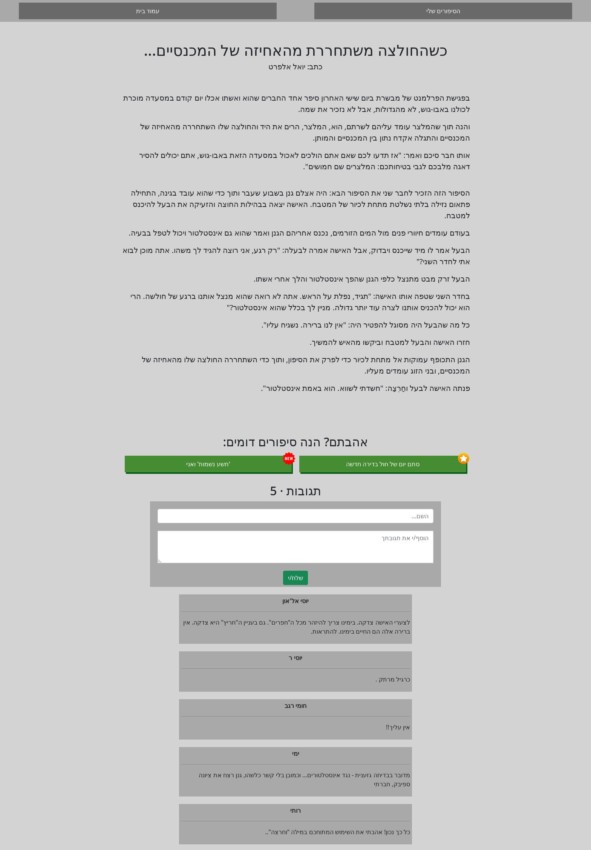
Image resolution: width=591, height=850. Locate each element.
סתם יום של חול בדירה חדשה (383, 464)
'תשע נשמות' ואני (208, 464)
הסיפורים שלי (443, 11)
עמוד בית (147, 11)
